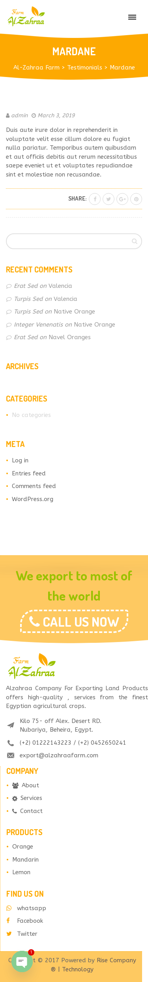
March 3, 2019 (56, 115)
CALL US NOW (79, 621)
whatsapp (26, 908)
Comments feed (34, 486)
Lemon (21, 872)
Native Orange (74, 311)
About (25, 785)
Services (27, 798)
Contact (27, 811)
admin (19, 115)
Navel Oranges (70, 337)
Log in (20, 460)
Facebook (24, 920)
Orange (22, 846)
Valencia (60, 285)
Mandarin (25, 859)
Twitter (21, 933)
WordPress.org (32, 499)
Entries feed (29, 473)
